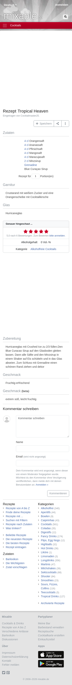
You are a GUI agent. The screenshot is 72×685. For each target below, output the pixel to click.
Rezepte (9, 504)
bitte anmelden (57, 235)
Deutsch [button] (9, 4)
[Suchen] (65, 16)
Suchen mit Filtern (16, 520)
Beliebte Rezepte (16, 535)
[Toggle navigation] (36, 25)
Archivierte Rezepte (52, 603)
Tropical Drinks (50, 596)
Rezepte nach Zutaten (19, 524)
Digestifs (46, 532)
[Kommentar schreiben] (42, 426)
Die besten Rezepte (17, 543)
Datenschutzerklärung (15, 656)
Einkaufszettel (46, 639)
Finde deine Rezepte (18, 512)
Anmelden (61, 4)
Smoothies (47, 580)
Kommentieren (58, 493)
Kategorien (46, 504)
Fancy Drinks (49, 536)
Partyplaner (45, 616)
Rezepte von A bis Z (18, 508)
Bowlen (45, 516)
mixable (23, 15)
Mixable (7, 616)
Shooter (45, 576)
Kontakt (6, 660)
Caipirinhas (47, 520)
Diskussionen (10, 639)
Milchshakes (48, 568)
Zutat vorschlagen (16, 567)
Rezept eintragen (16, 547)
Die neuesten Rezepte (19, 539)
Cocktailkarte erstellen (51, 635)
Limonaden (47, 556)
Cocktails (46, 524)
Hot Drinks (47, 548)
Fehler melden (10, 664)
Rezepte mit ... (14, 516)
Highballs (46, 544)
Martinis (45, 564)
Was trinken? (13, 528)
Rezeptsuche (46, 631)
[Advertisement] (36, 71)
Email (31, 456)
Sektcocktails (49, 572)
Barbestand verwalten (51, 627)
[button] (65, 123)
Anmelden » (42, 484)
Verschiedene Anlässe (15, 631)
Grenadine (30, 164)
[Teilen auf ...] (58, 123)
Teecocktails (48, 592)
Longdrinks (47, 560)
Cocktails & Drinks (13, 623)
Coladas (46, 528)
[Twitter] (4, 672)
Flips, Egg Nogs (50, 540)
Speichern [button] (44, 123)
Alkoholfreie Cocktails (43, 249)
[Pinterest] (9, 672)
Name (19, 442)
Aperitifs (46, 512)
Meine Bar (44, 623)
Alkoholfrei (47, 508)
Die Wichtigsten (15, 563)
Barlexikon (12, 559)
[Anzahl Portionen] (35, 176)
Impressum (8, 652)
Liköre (44, 552)
